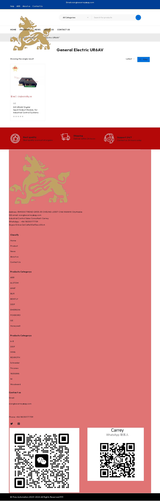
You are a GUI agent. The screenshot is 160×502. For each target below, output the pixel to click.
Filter (145, 59)
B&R (12, 294)
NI (11, 380)
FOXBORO (15, 316)
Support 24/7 (124, 138)
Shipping (78, 136)
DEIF (12, 305)
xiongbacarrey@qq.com (83, 2)
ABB (18, 6)
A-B (12, 342)
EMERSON (15, 311)
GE (14, 103)
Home (13, 241)
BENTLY (14, 300)
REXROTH (15, 358)
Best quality (29, 138)
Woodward (15, 385)
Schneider (15, 364)
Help (12, 6)
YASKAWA (14, 374)
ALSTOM (14, 284)
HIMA (13, 353)
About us (26, 6)
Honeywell (15, 327)
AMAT (13, 289)
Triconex (14, 369)
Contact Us (38, 6)
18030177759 (31, 222)
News (13, 252)
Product (14, 247)
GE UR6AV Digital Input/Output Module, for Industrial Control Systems (26, 110)
